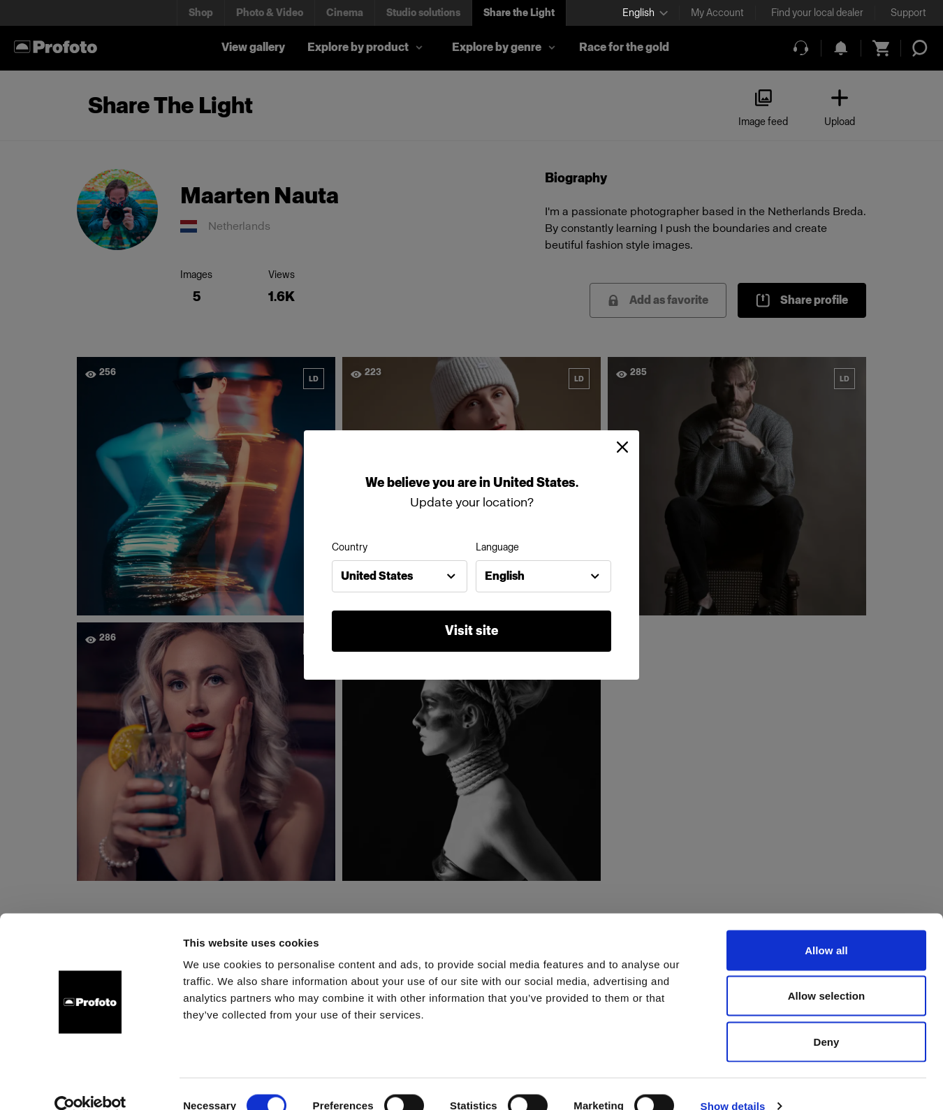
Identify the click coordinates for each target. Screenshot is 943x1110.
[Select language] (645, 13)
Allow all (826, 927)
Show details (733, 1082)
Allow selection (826, 973)
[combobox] (399, 576)
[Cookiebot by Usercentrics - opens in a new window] (90, 1082)
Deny (826, 1018)
